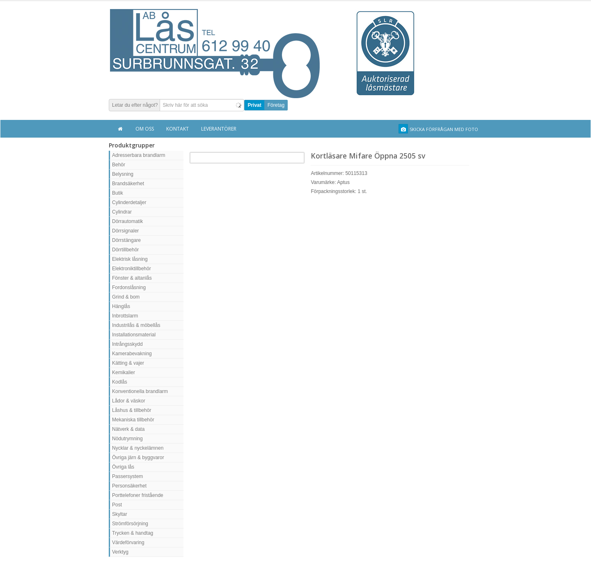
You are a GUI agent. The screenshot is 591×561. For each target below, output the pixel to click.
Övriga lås (123, 467)
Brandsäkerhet (128, 183)
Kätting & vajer (128, 363)
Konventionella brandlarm (140, 391)
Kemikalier (123, 372)
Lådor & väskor (128, 401)
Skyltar (119, 514)
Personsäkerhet (129, 486)
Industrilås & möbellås (136, 325)
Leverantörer (218, 128)
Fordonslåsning (129, 287)
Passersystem (127, 476)
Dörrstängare (126, 240)
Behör (118, 165)
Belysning (122, 174)
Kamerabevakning (132, 353)
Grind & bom (126, 297)
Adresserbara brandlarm (138, 155)
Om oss (144, 128)
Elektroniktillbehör (131, 268)
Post (117, 505)
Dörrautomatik (127, 221)
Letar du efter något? (135, 105)
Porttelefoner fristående (137, 495)
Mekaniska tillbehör (133, 420)
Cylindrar (122, 212)
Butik (117, 193)
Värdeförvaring (128, 542)
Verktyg (120, 552)
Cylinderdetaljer (129, 202)
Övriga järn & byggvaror (138, 457)
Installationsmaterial (134, 335)
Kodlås (119, 382)
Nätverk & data (128, 429)
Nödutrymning (127, 438)
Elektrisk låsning (130, 259)
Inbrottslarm (125, 316)
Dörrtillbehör (125, 250)
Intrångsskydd (127, 344)
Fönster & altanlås (132, 278)
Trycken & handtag (132, 533)
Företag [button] (276, 105)
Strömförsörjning (130, 524)
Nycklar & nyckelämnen (137, 448)
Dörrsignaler (125, 231)
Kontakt (177, 128)
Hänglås (121, 306)
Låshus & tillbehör (131, 410)
